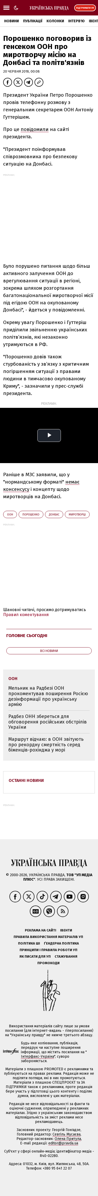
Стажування (66, 956)
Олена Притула (68, 1139)
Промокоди (48, 963)
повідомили (35, 129)
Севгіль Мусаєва (66, 1134)
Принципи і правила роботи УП (48, 950)
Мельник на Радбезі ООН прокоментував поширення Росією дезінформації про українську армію (48, 696)
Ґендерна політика (61, 943)
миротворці (77, 514)
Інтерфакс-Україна (37, 1056)
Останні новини (26, 780)
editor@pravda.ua (63, 1143)
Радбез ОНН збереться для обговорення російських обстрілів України (47, 722)
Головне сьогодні (26, 635)
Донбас (54, 514)
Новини (11, 21)
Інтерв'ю (76, 21)
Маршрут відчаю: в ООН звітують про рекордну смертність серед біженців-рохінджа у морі (46, 744)
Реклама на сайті (40, 930)
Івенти (66, 930)
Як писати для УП (35, 956)
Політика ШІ (29, 943)
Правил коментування (26, 614)
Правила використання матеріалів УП (48, 937)
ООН (10, 514)
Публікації (32, 21)
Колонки (55, 21)
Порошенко (30, 514)
